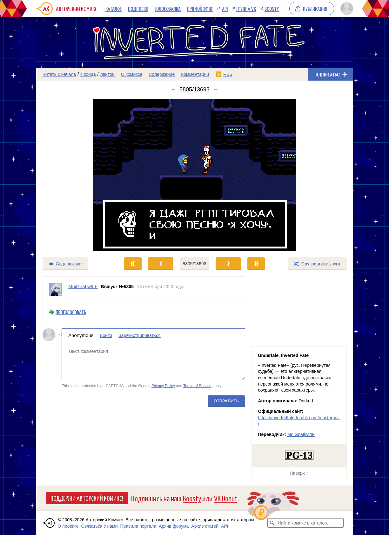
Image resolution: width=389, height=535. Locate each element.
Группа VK (246, 8)
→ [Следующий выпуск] (215, 89)
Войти (106, 335)
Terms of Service (197, 386)
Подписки (138, 8)
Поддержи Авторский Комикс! (86, 498)
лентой (107, 74)
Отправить (226, 400)
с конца (88, 74)
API (225, 8)
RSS (227, 74)
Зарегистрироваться (139, 335)
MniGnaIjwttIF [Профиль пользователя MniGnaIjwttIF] (83, 286)
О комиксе (131, 74)
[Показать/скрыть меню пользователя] (345, 8)
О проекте (68, 526)
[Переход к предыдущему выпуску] (76, 175)
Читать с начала (59, 74)
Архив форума (174, 526)
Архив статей (204, 526)
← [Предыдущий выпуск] (173, 89)
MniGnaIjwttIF (301, 434)
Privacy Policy (163, 386)
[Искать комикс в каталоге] (272, 522)
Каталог (113, 8)
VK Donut (226, 498)
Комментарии (195, 74)
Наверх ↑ (299, 473)
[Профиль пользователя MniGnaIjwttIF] (55, 289)
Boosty (272, 8)
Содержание (162, 74)
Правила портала (138, 526)
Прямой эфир (200, 8)
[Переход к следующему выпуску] (194, 175)
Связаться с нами (99, 526)
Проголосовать (71, 312)
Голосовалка (168, 8)
